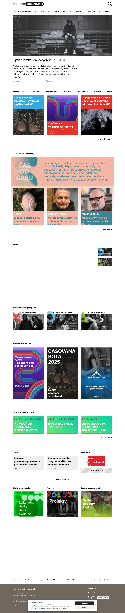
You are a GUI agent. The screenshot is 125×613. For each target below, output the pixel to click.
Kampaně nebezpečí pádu (24, 331)
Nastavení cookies (18, 606)
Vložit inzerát (96, 517)
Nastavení (84, 607)
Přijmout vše (85, 603)
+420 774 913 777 (18, 600)
